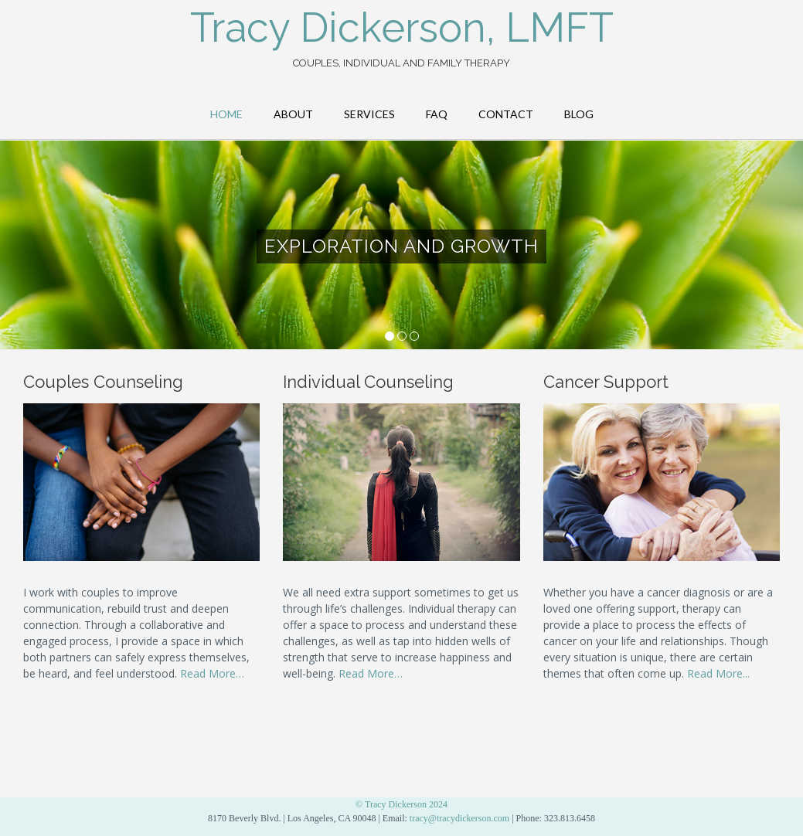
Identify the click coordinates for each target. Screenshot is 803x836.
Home (226, 114)
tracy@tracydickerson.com (459, 818)
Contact (505, 114)
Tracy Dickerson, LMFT (402, 28)
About (293, 114)
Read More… (212, 673)
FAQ (436, 114)
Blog (579, 114)
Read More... (718, 673)
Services (369, 114)
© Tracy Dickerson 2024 (401, 804)
